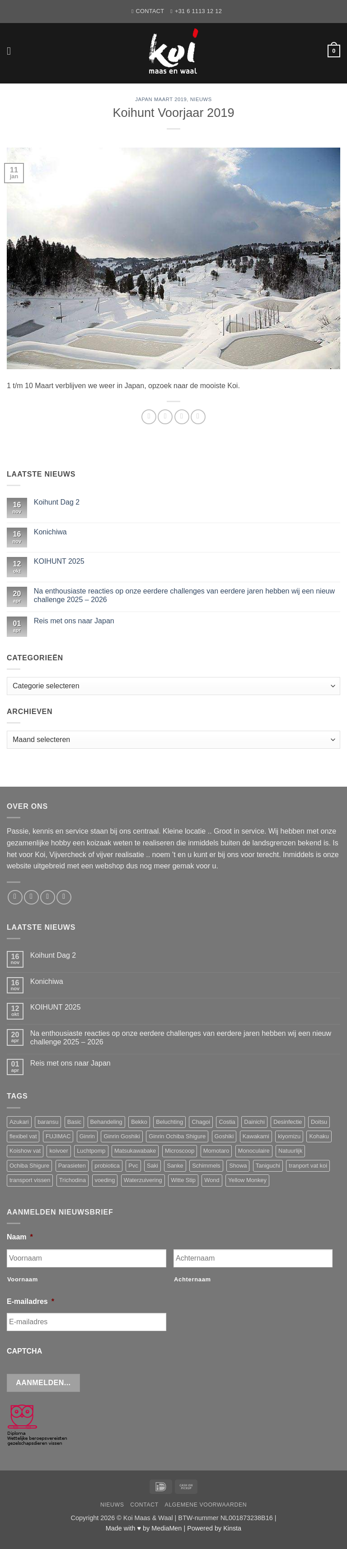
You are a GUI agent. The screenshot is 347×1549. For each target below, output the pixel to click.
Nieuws (201, 99)
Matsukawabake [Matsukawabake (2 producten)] (135, 1150)
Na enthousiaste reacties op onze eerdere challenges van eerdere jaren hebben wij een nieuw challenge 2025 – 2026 (184, 595)
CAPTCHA (24, 1351)
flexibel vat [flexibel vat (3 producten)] (23, 1136)
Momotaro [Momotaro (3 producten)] (216, 1150)
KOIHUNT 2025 (59, 561)
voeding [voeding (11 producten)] (105, 1180)
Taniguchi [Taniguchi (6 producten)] (268, 1165)
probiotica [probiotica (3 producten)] (107, 1165)
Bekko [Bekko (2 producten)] (139, 1121)
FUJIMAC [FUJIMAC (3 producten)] (58, 1136)
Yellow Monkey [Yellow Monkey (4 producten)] (247, 1180)
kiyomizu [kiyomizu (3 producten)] (289, 1136)
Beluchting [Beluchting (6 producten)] (169, 1121)
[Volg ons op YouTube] (63, 897)
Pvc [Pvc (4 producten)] (133, 1165)
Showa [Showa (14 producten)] (238, 1165)
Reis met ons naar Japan (74, 621)
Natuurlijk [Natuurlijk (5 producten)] (290, 1150)
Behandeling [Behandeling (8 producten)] (106, 1121)
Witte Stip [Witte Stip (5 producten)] (183, 1180)
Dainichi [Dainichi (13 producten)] (254, 1121)
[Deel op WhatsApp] (148, 416)
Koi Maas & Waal (148, 1517)
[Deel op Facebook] (165, 416)
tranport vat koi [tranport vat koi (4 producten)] (308, 1165)
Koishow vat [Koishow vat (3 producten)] (25, 1150)
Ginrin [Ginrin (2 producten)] (87, 1136)
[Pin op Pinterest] (198, 416)
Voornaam (22, 1279)
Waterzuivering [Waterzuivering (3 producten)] (143, 1180)
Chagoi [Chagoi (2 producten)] (201, 1121)
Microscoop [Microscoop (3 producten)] (179, 1150)
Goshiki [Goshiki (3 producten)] (224, 1136)
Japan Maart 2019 (161, 99)
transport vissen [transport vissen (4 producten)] (29, 1180)
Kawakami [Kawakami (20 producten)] (256, 1136)
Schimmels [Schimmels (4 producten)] (206, 1165)
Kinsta (232, 1528)
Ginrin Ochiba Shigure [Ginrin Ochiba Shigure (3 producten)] (177, 1136)
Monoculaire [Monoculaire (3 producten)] (254, 1150)
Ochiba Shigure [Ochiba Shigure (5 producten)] (29, 1165)
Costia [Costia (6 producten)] (227, 1121)
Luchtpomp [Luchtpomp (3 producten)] (91, 1150)
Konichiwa (50, 532)
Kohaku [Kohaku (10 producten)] (318, 1136)
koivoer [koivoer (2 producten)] (58, 1150)
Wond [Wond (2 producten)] (211, 1180)
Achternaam (192, 1279)
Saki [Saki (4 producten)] (152, 1165)
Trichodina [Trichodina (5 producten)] (72, 1180)
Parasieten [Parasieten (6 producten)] (72, 1165)
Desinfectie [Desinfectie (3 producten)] (287, 1121)
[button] (12, 51)
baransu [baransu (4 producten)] (48, 1121)
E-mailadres (30, 1301)
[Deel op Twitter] (181, 416)
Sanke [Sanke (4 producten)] (175, 1165)
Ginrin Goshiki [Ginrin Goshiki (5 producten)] (121, 1136)
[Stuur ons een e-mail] (31, 897)
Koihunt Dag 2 (57, 502)
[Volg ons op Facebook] (15, 897)
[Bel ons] (47, 897)
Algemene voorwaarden (206, 1505)
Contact (144, 1505)
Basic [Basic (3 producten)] (74, 1121)
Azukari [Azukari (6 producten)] (19, 1121)
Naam (20, 1237)
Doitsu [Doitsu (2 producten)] (319, 1121)
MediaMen (166, 1528)
